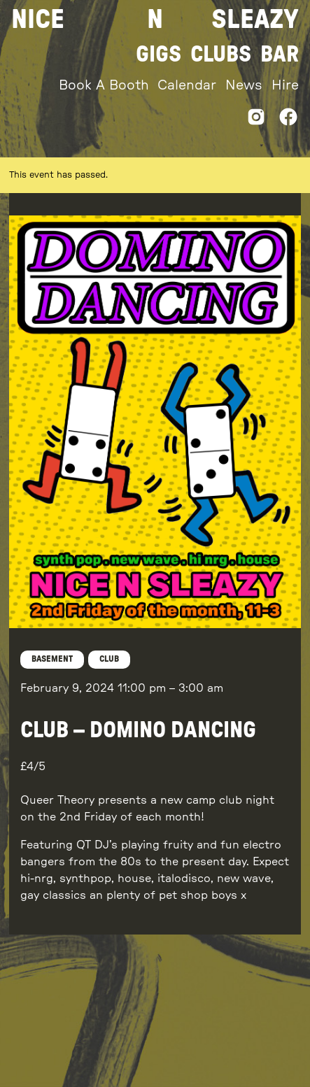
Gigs (158, 54)
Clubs (220, 54)
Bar (279, 54)
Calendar (186, 85)
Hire (285, 85)
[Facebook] (288, 120)
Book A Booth (104, 85)
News (243, 85)
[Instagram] (256, 120)
